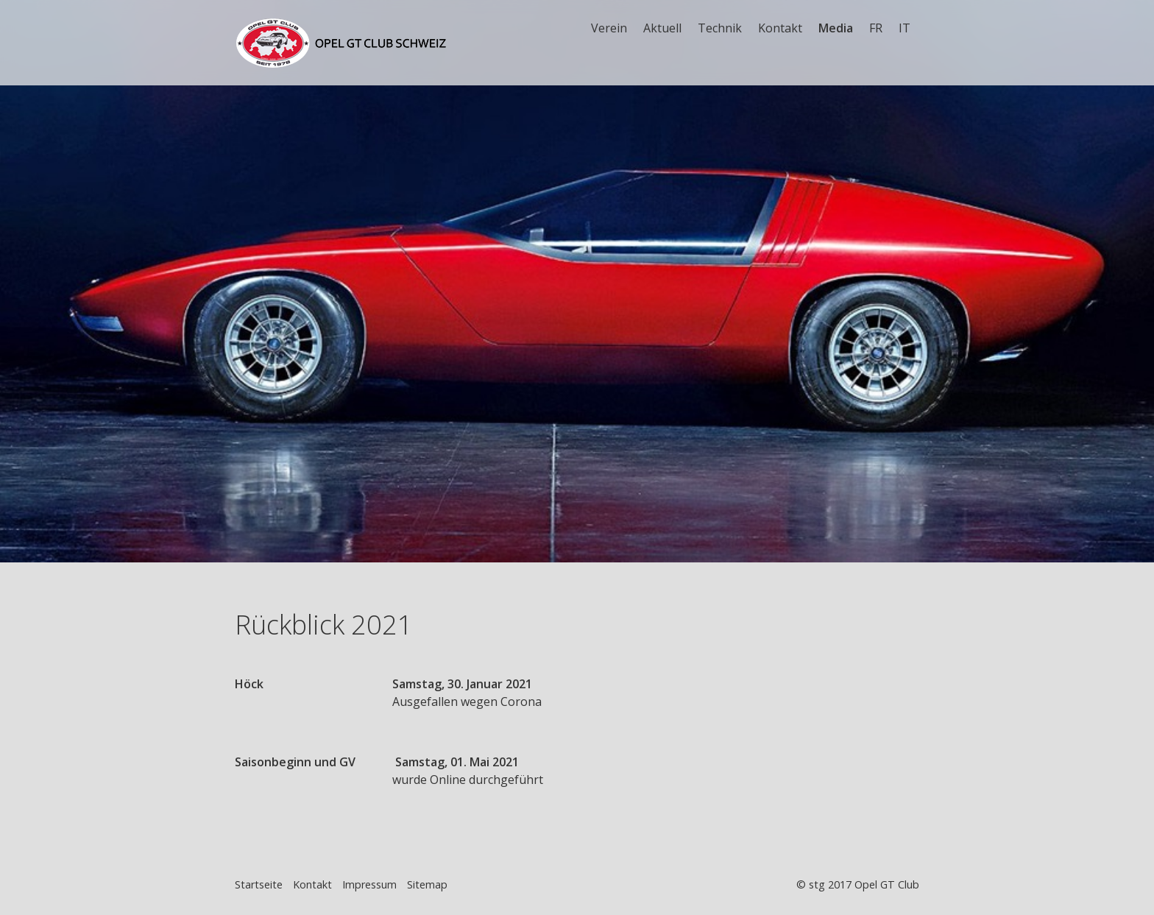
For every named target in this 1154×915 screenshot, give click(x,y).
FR (875, 28)
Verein (609, 28)
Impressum (369, 884)
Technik (720, 28)
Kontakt (780, 28)
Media (835, 28)
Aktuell (662, 28)
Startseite (259, 884)
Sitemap (427, 884)
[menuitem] (610, 28)
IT (904, 28)
